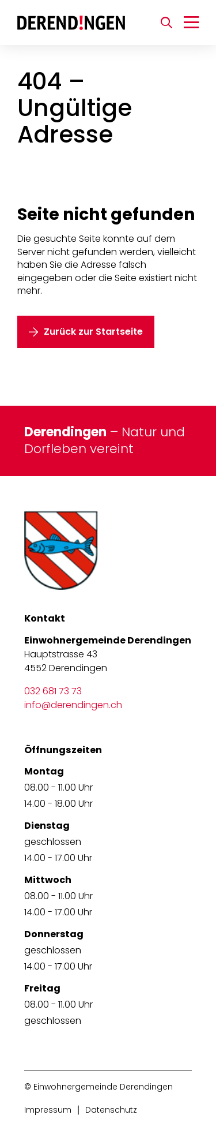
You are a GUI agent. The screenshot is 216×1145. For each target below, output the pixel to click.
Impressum (47, 1110)
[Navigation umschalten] (191, 22)
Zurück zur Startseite (93, 331)
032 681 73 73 (53, 691)
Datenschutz (111, 1110)
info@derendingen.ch (73, 705)
